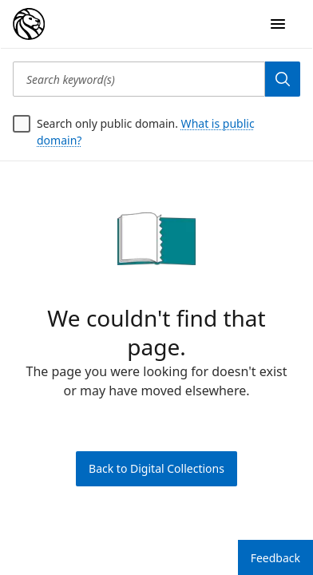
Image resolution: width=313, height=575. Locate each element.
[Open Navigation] (278, 24)
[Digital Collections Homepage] (29, 24)
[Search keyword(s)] (139, 79)
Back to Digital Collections (156, 468)
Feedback (275, 557)
